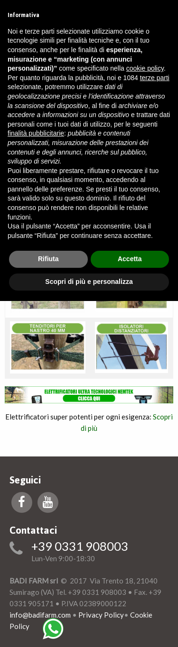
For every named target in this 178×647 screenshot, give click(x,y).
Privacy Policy (101, 615)
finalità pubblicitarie (36, 133)
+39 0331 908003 (79, 546)
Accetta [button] (130, 259)
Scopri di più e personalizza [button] (88, 281)
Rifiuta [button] (48, 259)
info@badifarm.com (40, 615)
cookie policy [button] (145, 68)
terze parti (154, 78)
